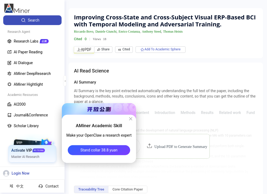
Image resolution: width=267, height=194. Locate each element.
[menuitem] (32, 20)
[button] (165, 146)
